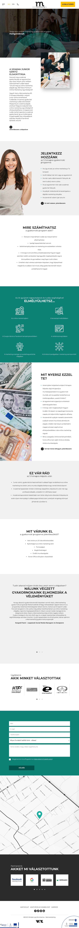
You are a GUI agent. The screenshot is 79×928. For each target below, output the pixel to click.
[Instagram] (41, 911)
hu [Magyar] (9, 4)
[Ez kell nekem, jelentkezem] (53, 203)
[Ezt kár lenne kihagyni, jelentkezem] (56, 448)
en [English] (13, 4)
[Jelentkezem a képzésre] (19, 128)
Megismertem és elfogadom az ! (32, 759)
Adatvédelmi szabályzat (40, 907)
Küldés (22, 768)
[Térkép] (39, 814)
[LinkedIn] (44, 911)
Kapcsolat (24, 907)
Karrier (54, 907)
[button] (36, 652)
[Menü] (3, 4)
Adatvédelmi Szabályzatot (43, 759)
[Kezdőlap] (39, 5)
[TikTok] (38, 911)
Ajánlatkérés (68, 4)
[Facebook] (35, 911)
